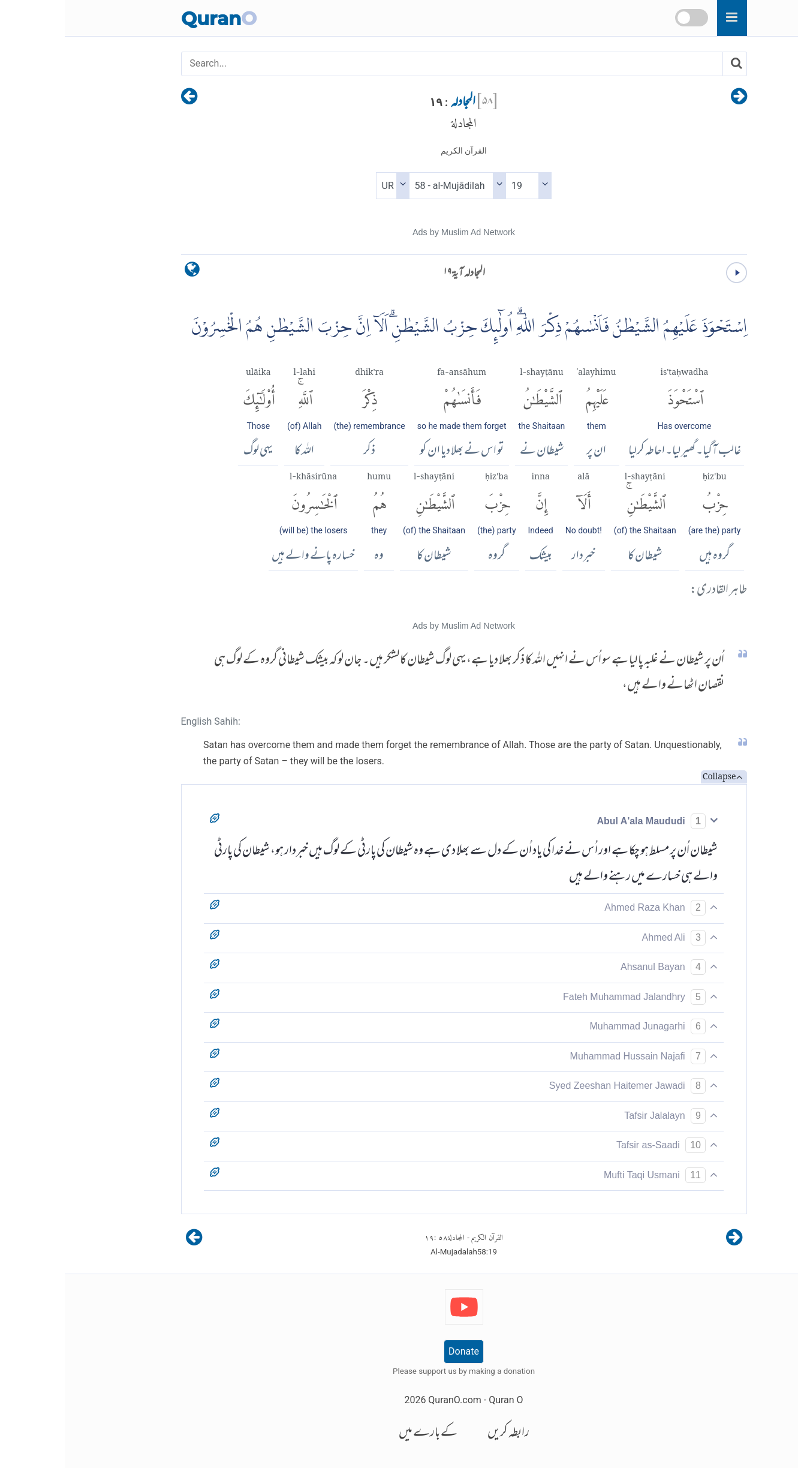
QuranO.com (389, 1400)
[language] (127, 272)
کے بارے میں (363, 1433)
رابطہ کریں (444, 1433)
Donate (399, 1351)
